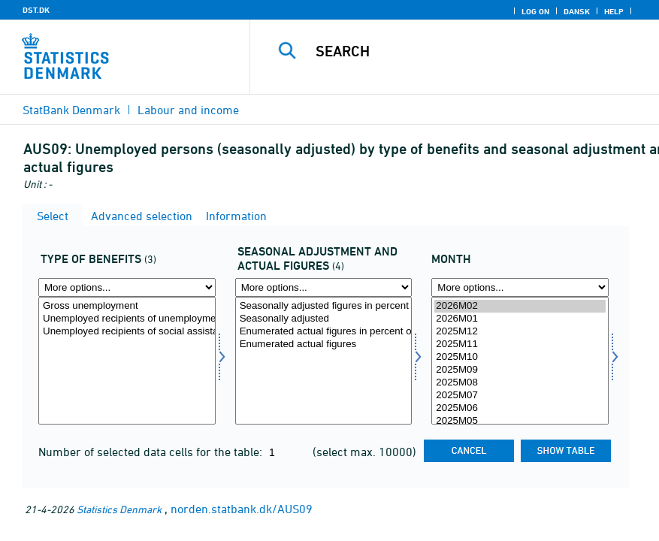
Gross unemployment (127, 306)
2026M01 (520, 319)
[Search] (471, 51)
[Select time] (520, 361)
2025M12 (520, 331)
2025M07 (520, 395)
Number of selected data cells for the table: (151, 451)
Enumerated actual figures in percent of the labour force (324, 331)
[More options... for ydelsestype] (127, 287)
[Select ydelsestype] (127, 361)
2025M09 (520, 370)
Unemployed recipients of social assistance (127, 331)
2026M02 (520, 306)
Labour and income (188, 109)
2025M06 (520, 408)
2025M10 (520, 357)
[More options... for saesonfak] (324, 287)
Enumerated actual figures (324, 344)
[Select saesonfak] (324, 361)
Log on (535, 11)
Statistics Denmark (119, 509)
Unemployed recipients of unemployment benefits (127, 319)
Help (614, 11)
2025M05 (520, 421)
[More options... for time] (520, 287)
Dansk (577, 11)
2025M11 (520, 344)
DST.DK (36, 10)
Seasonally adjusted (324, 319)
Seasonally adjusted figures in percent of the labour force (324, 306)
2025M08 (520, 382)
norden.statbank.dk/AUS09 (242, 508)
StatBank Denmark (71, 109)
